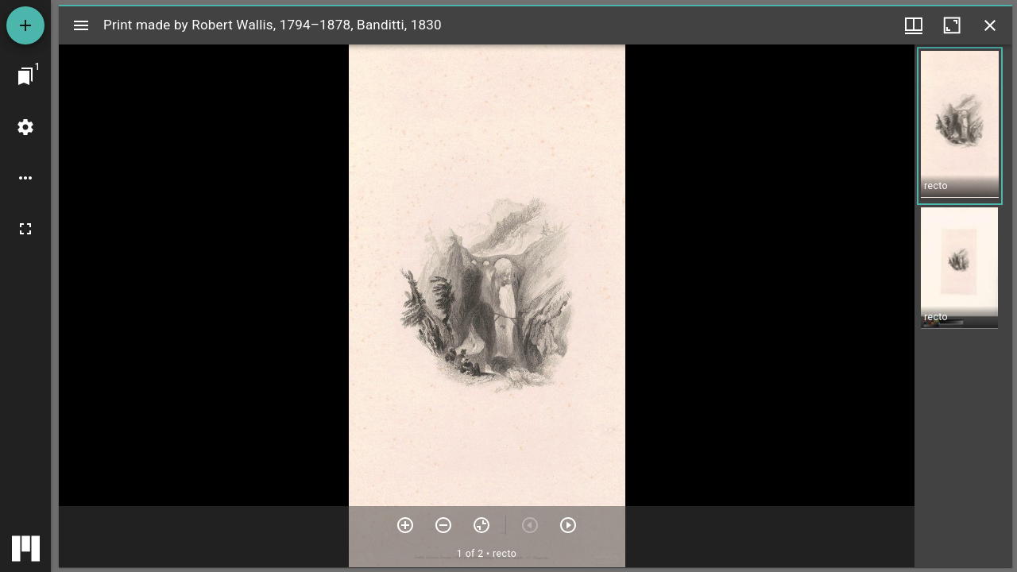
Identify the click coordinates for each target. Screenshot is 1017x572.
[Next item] (568, 525)
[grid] (963, 305)
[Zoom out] (443, 525)
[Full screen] (25, 229)
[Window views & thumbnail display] (914, 25)
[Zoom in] (405, 525)
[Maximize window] (952, 25)
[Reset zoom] (481, 525)
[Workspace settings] (25, 127)
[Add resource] (25, 25)
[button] (960, 126)
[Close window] (990, 25)
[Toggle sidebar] (81, 25)
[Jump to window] (25, 76)
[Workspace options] (25, 178)
